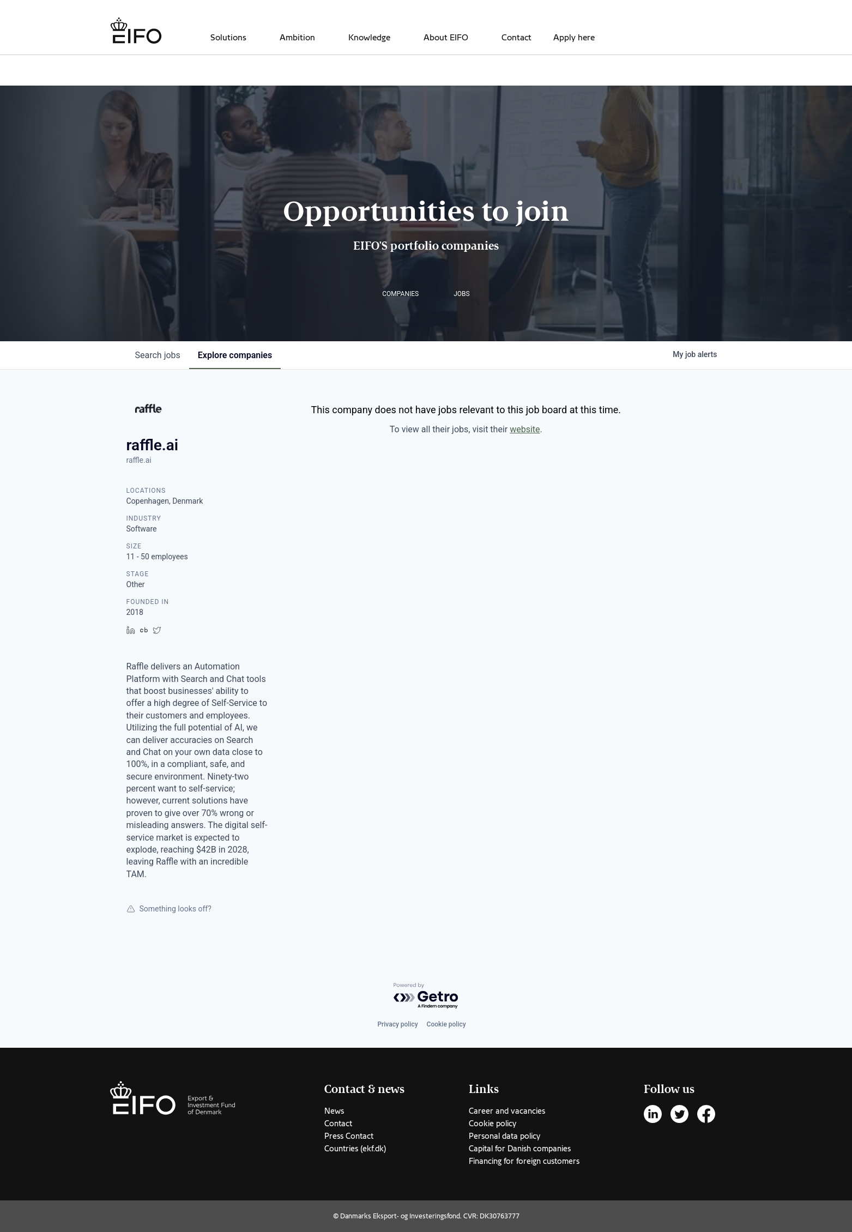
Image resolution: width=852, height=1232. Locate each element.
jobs (157, 355)
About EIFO (446, 38)
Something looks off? (169, 908)
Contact (516, 38)
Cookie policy (446, 1024)
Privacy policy (397, 1024)
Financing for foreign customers (524, 1161)
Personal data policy (504, 1136)
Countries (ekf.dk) (355, 1148)
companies (235, 355)
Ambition (297, 38)
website (525, 429)
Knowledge (369, 38)
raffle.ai (139, 460)
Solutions (228, 38)
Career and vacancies (507, 1111)
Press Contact (348, 1136)
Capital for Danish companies (520, 1148)
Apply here (574, 38)
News (334, 1111)
